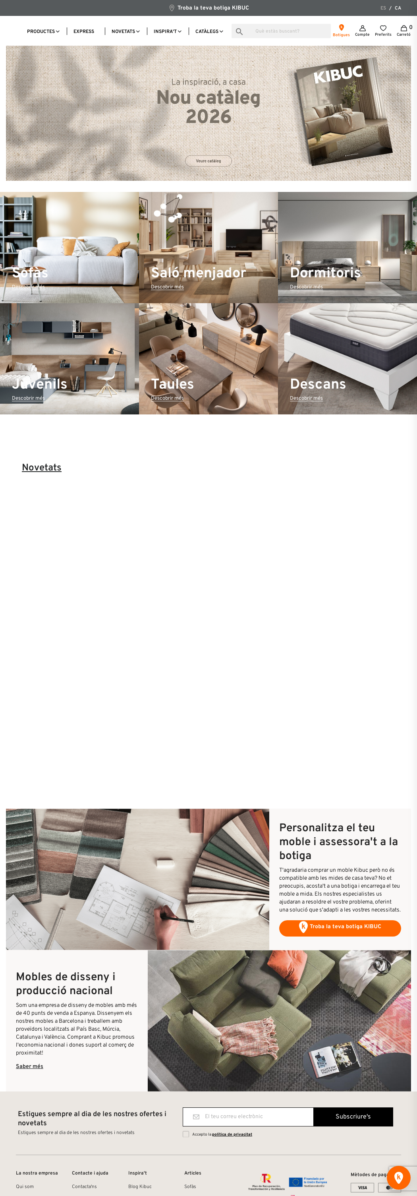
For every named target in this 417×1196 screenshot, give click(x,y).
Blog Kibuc (140, 1187)
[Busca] (281, 31)
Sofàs (190, 1187)
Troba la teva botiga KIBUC (208, 8)
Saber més (29, 1066)
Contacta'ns (84, 1187)
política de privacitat (232, 1134)
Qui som (25, 1187)
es (383, 8)
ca (398, 8)
